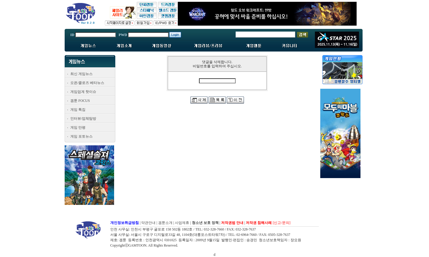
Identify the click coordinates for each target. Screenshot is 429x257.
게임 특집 (78, 110)
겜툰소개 (165, 223)
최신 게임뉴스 (81, 74)
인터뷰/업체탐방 (83, 118)
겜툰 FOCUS (80, 101)
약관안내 (148, 223)
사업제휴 (182, 223)
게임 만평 (78, 127)
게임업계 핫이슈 (83, 92)
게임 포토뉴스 (81, 136)
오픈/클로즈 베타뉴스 (87, 83)
